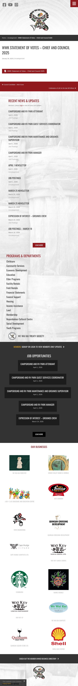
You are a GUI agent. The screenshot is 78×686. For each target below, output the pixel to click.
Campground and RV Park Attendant (25, 111)
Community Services (15, 266)
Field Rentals (12, 288)
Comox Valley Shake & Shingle (58, 473)
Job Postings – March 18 (20, 228)
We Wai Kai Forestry (19, 473)
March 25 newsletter (18, 203)
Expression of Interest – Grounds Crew (27, 216)
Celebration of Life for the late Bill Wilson (62, 88)
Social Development (15, 323)
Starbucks (19, 592)
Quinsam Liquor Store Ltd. (19, 645)
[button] (74, 3)
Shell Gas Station (58, 649)
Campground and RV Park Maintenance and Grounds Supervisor (33, 138)
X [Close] (24, 681)
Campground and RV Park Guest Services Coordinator (34, 124)
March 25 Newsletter (18, 190)
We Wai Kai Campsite (58, 620)
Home (4, 38)
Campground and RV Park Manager (25, 152)
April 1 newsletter (17, 165)
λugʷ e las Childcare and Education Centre (19, 501)
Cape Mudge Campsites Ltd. (19, 555)
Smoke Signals (58, 592)
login (21, 105)
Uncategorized (12, 38)
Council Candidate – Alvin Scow (13, 84)
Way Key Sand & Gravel (58, 560)
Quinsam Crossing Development (58, 535)
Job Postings (13, 118)
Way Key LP (19, 617)
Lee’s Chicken (58, 498)
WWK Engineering (19, 530)
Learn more (7, 683)
